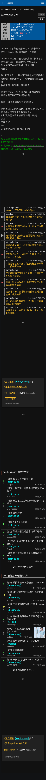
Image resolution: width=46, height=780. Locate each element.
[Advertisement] (23, 180)
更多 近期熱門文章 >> (23, 566)
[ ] (13, 482)
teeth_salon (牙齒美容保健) (23, 9)
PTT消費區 (5, 9)
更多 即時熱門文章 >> (23, 670)
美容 (19, 381)
